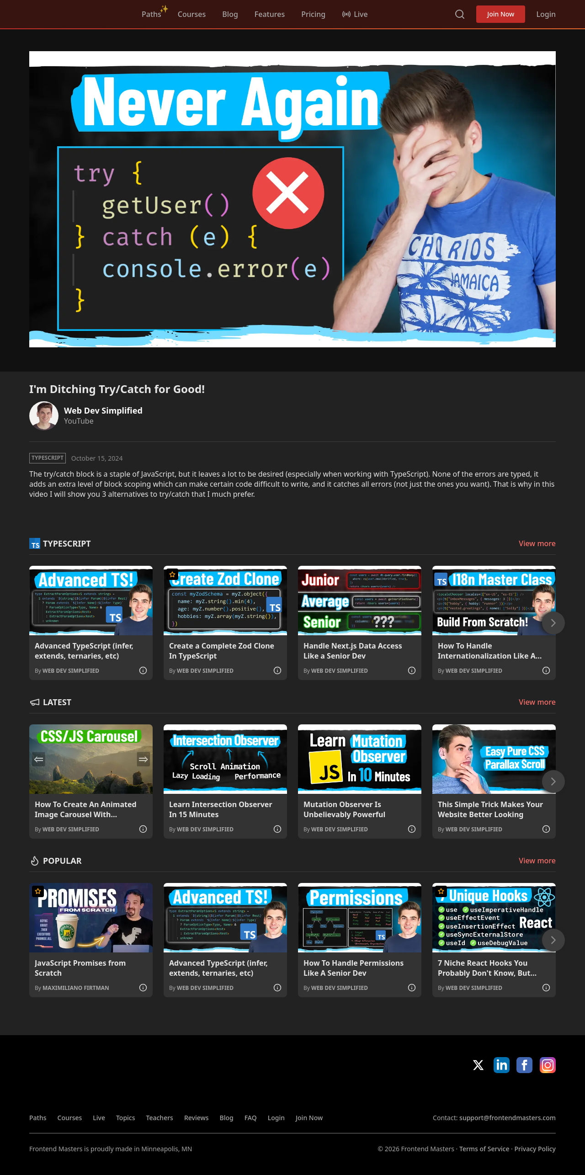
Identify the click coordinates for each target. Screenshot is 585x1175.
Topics (125, 1117)
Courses (192, 14)
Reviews (196, 1117)
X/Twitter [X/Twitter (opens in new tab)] (478, 1065)
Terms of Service (484, 1148)
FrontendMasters (77, 12)
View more (537, 543)
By (67, 671)
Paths (151, 14)
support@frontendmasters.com (507, 1117)
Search (459, 14)
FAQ (251, 1117)
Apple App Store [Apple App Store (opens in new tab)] (459, 1093)
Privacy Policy (535, 1148)
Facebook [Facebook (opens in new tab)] (524, 1065)
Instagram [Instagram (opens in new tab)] (548, 1065)
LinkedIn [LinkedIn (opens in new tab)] (502, 1065)
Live (99, 1117)
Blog (230, 14)
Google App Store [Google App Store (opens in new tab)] (525, 1093)
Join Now (500, 14)
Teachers (159, 1117)
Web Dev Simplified (103, 410)
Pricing (313, 14)
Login (546, 14)
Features (270, 14)
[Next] (553, 622)
